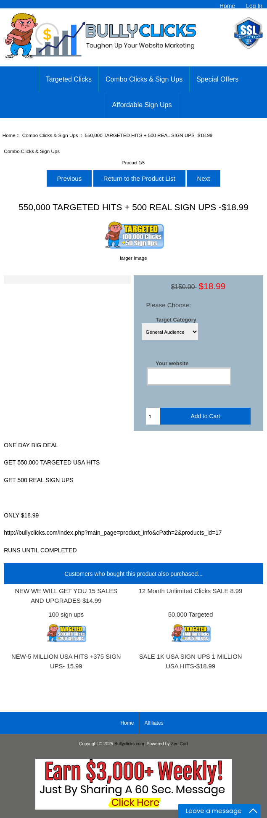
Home (227, 6)
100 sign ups (66, 614)
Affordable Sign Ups (142, 104)
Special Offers (217, 79)
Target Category (176, 319)
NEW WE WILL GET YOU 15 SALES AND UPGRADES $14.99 (66, 596)
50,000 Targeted (190, 614)
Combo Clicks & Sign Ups (50, 135)
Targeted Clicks (69, 79)
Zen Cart (179, 743)
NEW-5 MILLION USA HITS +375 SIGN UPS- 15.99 (66, 661)
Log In (254, 6)
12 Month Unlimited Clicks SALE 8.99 (190, 591)
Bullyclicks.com (129, 743)
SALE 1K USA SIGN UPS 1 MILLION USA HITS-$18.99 (190, 661)
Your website (172, 363)
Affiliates (153, 723)
